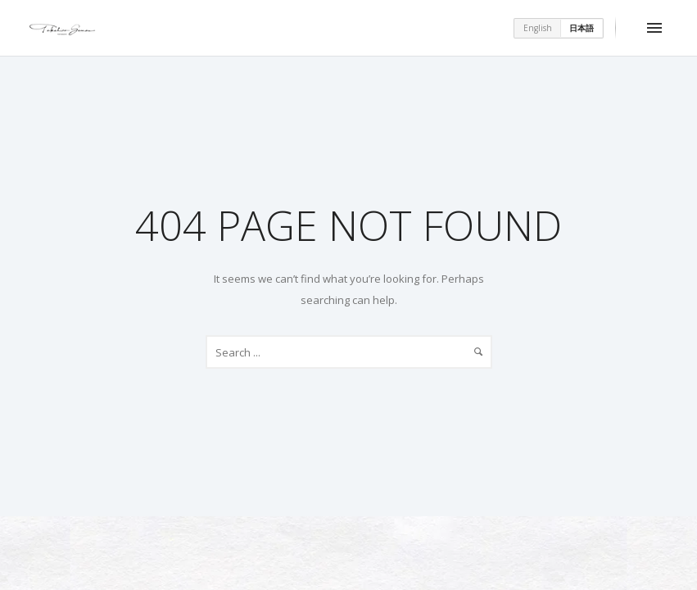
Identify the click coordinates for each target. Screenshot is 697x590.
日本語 (581, 28)
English (537, 28)
